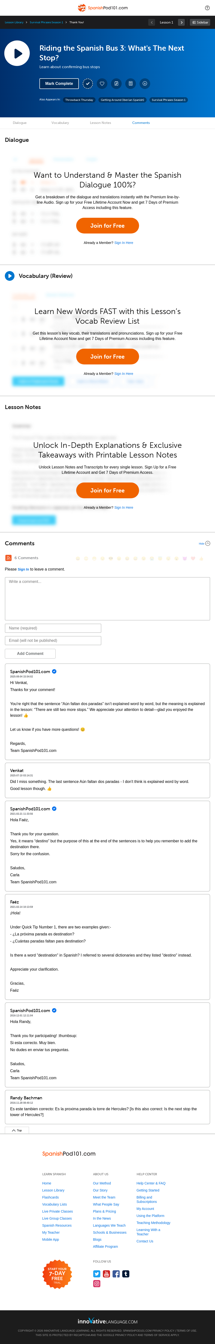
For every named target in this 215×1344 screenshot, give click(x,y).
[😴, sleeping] (168, 558)
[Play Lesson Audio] (17, 53)
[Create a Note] (116, 83)
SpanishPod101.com (137, 1330)
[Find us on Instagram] (97, 1283)
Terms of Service (157, 1335)
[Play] (10, 276)
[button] (207, 8)
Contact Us (145, 1241)
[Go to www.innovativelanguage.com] (107, 1320)
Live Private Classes (57, 1211)
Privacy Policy (163, 1330)
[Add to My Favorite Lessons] (102, 83)
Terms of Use (186, 1330)
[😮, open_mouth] (176, 558)
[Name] (53, 628)
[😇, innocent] (160, 558)
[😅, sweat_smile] (135, 558)
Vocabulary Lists (54, 1204)
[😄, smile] (78, 558)
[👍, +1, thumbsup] (201, 558)
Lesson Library (14, 22)
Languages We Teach (109, 1225)
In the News (102, 1218)
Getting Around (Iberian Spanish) (122, 100)
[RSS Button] (8, 558)
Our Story (100, 1190)
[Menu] (7, 8)
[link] (181, 22)
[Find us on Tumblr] (126, 1274)
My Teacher (51, 1232)
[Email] (53, 640)
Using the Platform (150, 1216)
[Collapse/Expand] (107, 543)
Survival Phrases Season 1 (46, 22)
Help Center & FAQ (151, 1183)
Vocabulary (60, 123)
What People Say (106, 1204)
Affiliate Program (105, 1246)
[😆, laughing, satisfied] (127, 558)
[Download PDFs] (130, 83)
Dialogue (20, 123)
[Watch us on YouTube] (106, 1274)
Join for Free (107, 225)
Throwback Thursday (79, 100)
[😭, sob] (152, 558)
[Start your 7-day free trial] (57, 1274)
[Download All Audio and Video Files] (145, 83)
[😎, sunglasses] (111, 558)
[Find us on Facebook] (116, 1274)
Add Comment (30, 654)
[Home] (103, 11)
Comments (141, 123)
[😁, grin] (94, 558)
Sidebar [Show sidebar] (202, 22)
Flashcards (50, 1197)
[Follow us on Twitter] (97, 1274)
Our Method (102, 1183)
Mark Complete (59, 83)
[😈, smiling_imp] (185, 558)
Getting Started (148, 1190)
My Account (145, 1209)
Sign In (23, 569)
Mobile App (50, 1239)
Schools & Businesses (110, 1232)
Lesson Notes (100, 123)
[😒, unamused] (102, 558)
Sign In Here (123, 243)
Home (46, 1183)
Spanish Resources (57, 1225)
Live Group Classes (57, 1218)
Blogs (97, 1239)
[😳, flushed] (86, 558)
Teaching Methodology (154, 1223)
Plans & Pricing (104, 1211)
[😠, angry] (119, 558)
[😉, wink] (144, 558)
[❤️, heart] (193, 558)
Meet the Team (104, 1197)
